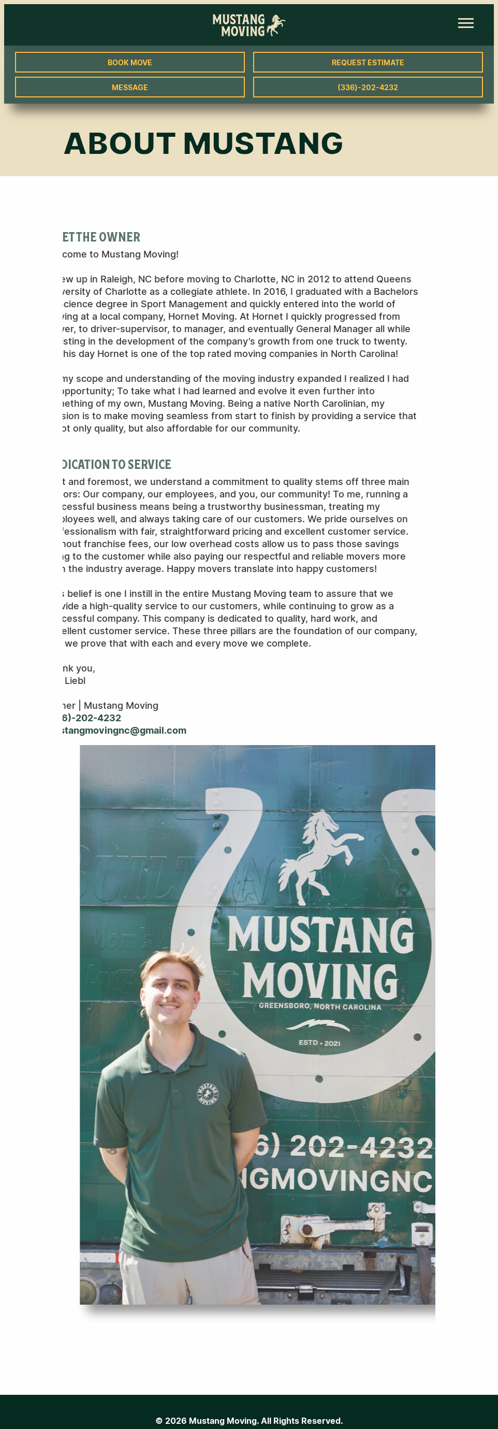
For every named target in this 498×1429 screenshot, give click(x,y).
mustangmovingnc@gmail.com (92, 730)
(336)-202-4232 (368, 87)
